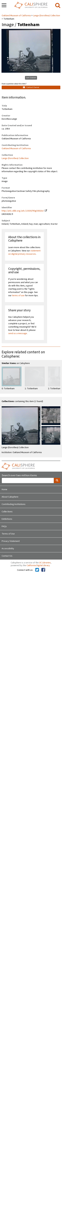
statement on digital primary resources (24, 252)
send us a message (17, 333)
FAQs (4, 526)
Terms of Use (8, 533)
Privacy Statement (11, 541)
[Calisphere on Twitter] (37, 570)
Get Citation (31, 77)
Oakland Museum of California (16, 15)
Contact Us (7, 556)
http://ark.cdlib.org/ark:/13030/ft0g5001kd (22, 211)
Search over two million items (19, 475)
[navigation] (4, 6)
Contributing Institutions (13, 504)
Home (4, 489)
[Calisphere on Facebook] (43, 570)
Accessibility (8, 548)
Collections (7, 511)
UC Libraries (45, 562)
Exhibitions (7, 519)
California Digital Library (38, 565)
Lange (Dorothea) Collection (46, 15)
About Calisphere (10, 497)
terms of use (18, 295)
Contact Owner (31, 87)
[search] (57, 6)
